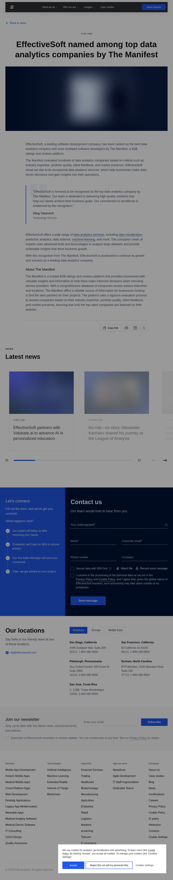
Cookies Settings (144, 865)
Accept (73, 865)
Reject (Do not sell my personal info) (109, 865)
